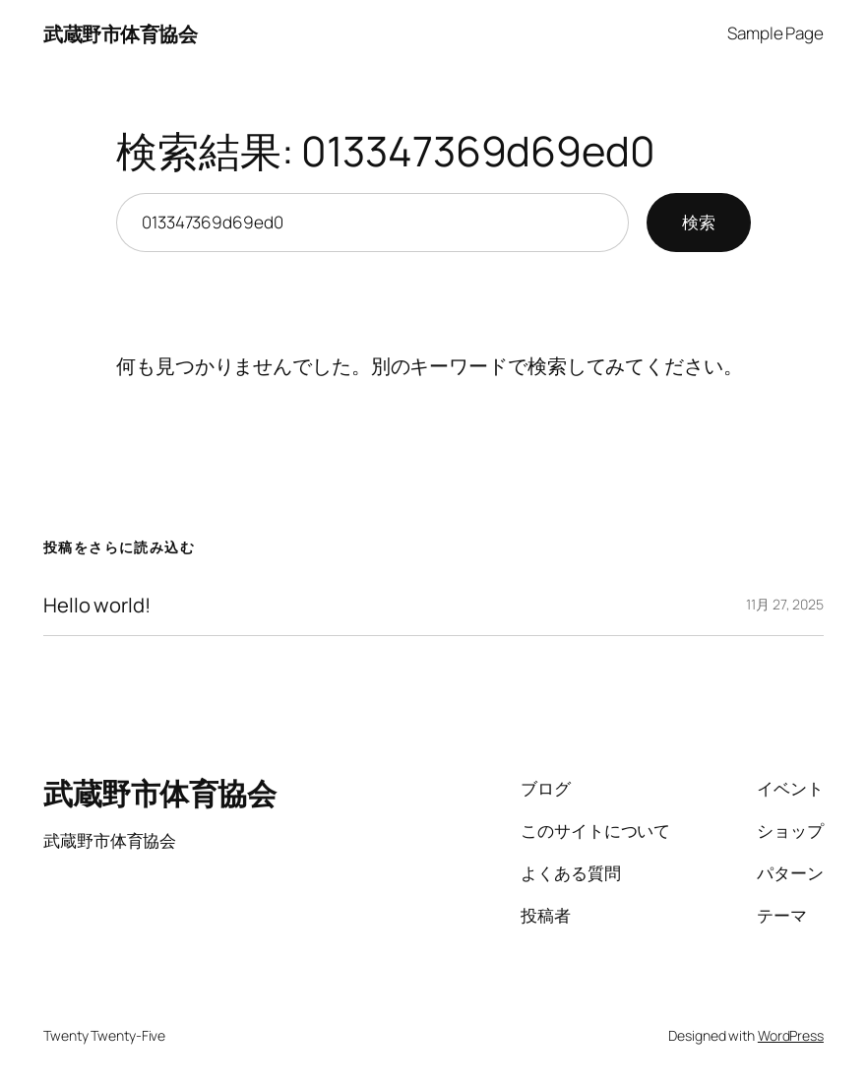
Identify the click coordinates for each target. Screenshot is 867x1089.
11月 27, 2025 (785, 604)
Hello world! (97, 605)
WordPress (791, 1035)
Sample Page (775, 33)
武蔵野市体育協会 (120, 33)
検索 (698, 222)
